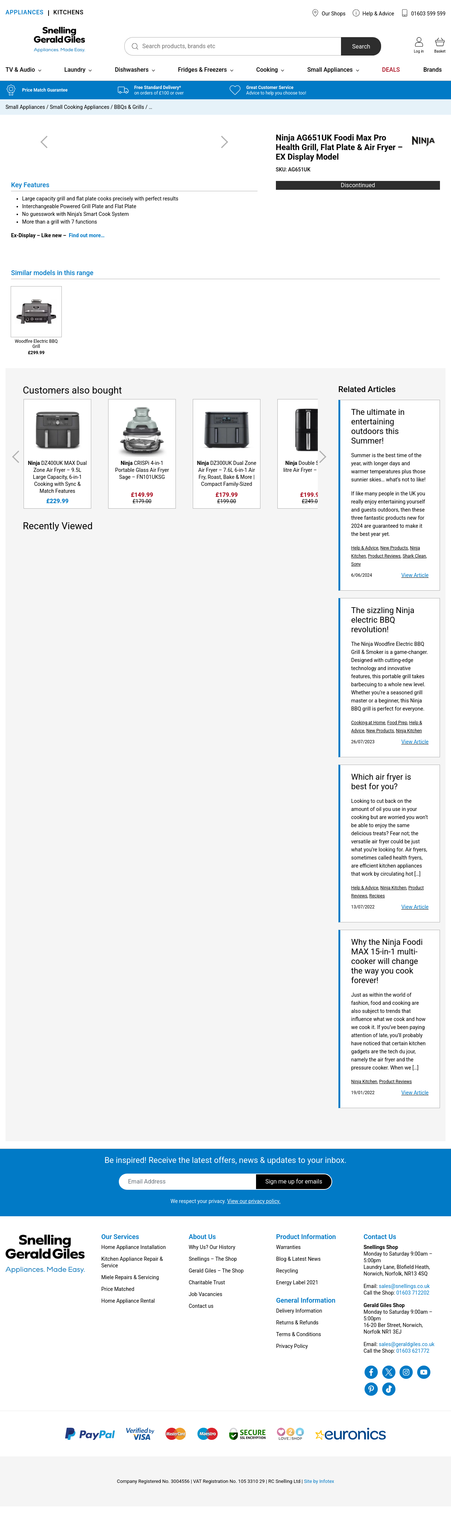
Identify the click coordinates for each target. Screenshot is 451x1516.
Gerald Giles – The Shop (216, 1280)
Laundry (75, 79)
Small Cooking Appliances (79, 117)
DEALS (391, 79)
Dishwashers (132, 79)
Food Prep (397, 732)
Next (324, 466)
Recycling (287, 1280)
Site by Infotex (319, 1491)
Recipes (377, 905)
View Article (415, 585)
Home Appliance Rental (128, 1310)
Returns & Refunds (297, 1332)
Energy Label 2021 (297, 1292)
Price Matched (117, 1299)
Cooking (267, 79)
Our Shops (328, 13)
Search (353, 46)
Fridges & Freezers (202, 79)
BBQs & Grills (129, 117)
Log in (419, 45)
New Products (394, 557)
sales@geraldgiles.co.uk (406, 1354)
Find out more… (87, 245)
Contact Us (379, 1246)
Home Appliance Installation (133, 1257)
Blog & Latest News (298, 1268)
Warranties (288, 1257)
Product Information (306, 1246)
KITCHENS (68, 13)
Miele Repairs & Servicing (130, 1287)
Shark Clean (414, 565)
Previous (14, 466)
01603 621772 (412, 1360)
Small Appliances (330, 79)
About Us (202, 1246)
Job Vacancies (205, 1304)
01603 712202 (412, 1302)
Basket (439, 45)
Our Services (120, 1246)
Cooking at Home (368, 732)
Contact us (201, 1316)
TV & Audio (20, 79)
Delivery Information (299, 1320)
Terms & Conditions (298, 1344)
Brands (432, 79)
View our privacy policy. (254, 1211)
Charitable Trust (207, 1292)
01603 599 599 (423, 13)
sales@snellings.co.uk (404, 1296)
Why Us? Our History (212, 1257)
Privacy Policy (292, 1356)
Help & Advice (373, 13)
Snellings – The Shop (213, 1268)
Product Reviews (384, 565)
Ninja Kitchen (409, 740)
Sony (356, 573)
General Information (305, 1310)
